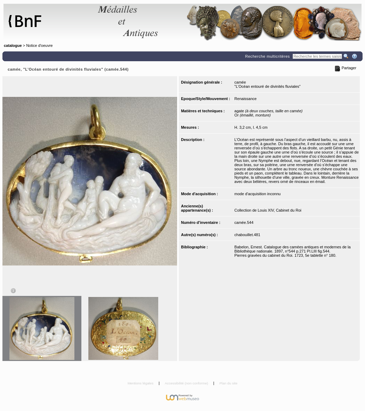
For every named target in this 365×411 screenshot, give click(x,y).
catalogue (13, 45)
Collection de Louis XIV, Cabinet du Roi (267, 210)
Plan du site (228, 383)
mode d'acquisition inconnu (257, 194)
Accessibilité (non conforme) (187, 383)
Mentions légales (140, 383)
